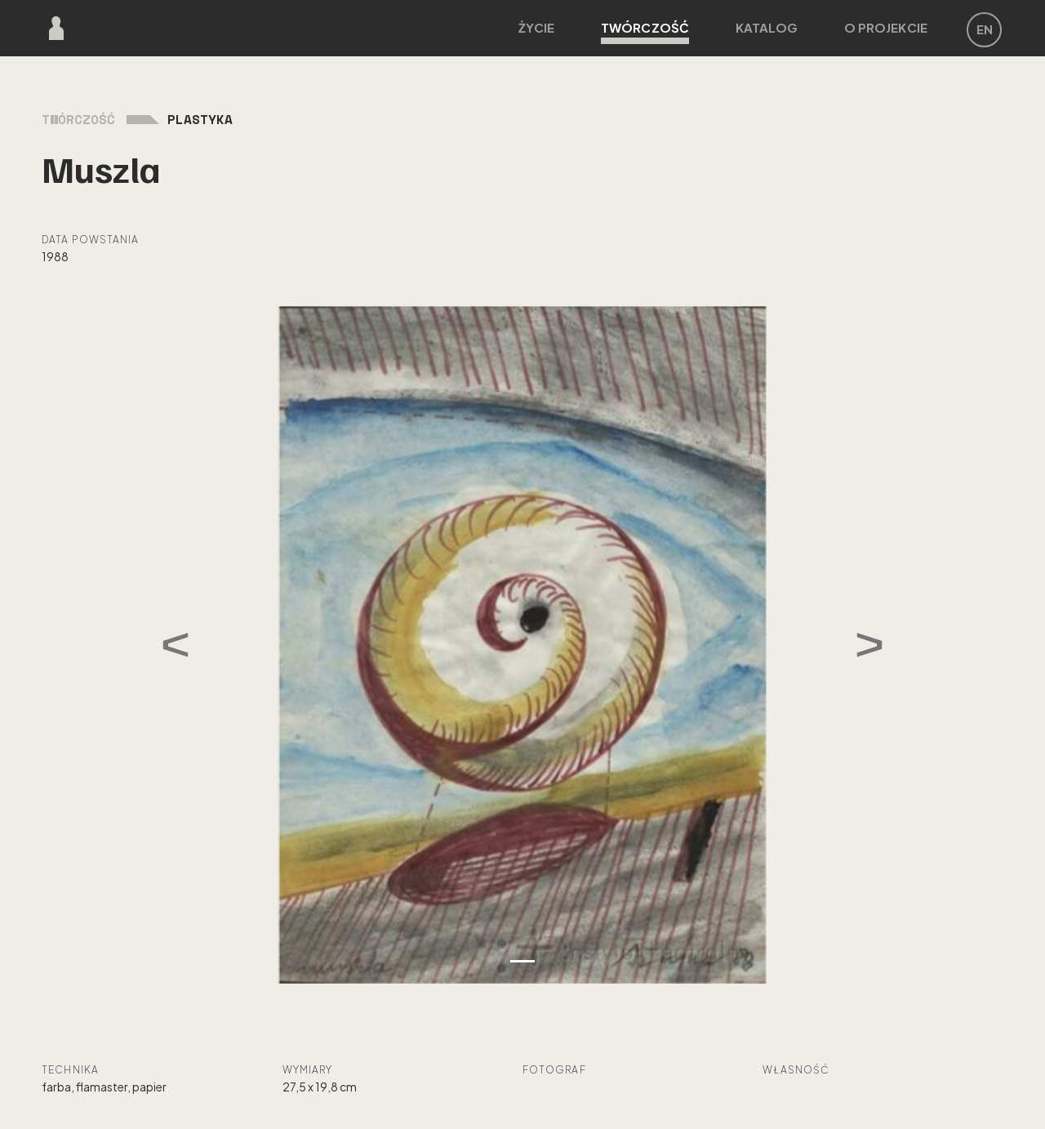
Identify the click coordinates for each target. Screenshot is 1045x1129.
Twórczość (645, 32)
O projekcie (885, 27)
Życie (536, 27)
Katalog (767, 27)
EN (984, 29)
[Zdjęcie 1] (522, 961)
